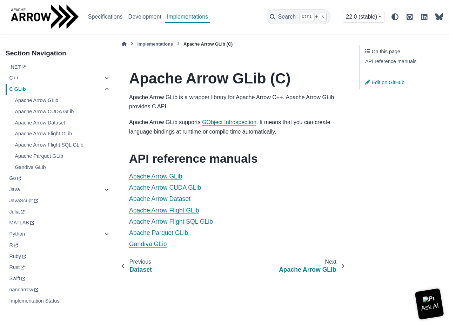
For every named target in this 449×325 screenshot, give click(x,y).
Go (12, 178)
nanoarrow (21, 289)
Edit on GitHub (384, 82)
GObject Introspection (229, 122)
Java (14, 189)
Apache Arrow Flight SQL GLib (49, 145)
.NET (15, 67)
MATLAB (19, 222)
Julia (14, 212)
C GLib (17, 89)
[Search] (298, 16)
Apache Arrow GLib (36, 100)
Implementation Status (34, 301)
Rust (14, 267)
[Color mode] (395, 17)
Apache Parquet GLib (39, 156)
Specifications (105, 17)
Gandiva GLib (30, 167)
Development (144, 17)
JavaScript (21, 200)
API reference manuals (390, 61)
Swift (14, 278)
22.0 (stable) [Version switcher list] (361, 17)
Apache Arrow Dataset (40, 123)
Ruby (15, 256)
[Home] (124, 44)
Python (17, 234)
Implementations (187, 17)
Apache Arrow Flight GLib (43, 133)
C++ (14, 78)
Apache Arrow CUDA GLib (44, 111)
